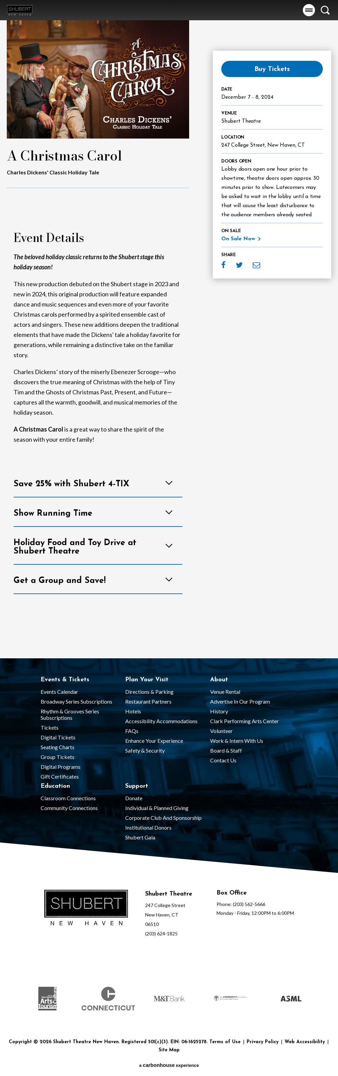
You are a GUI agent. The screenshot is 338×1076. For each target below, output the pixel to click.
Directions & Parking (149, 691)
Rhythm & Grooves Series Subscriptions (70, 714)
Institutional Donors (148, 827)
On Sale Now (238, 239)
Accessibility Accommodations (161, 721)
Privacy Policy (262, 1042)
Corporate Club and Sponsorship (163, 817)
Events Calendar (59, 691)
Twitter (239, 265)
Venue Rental (225, 691)
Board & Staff (226, 750)
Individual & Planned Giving (156, 808)
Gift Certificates (60, 776)
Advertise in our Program (240, 701)
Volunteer (221, 731)
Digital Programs (61, 766)
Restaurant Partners (148, 701)
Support (136, 786)
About (219, 680)
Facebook (223, 265)
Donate (133, 798)
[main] (169, 329)
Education (55, 786)
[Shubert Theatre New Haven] (86, 908)
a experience (169, 1065)
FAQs (131, 731)
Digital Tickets (58, 737)
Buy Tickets (272, 69)
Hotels (133, 711)
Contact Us (223, 760)
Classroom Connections (68, 798)
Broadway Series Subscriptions (76, 701)
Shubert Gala (140, 837)
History (219, 711)
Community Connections (69, 808)
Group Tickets (57, 757)
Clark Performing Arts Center (244, 721)
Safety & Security (145, 750)
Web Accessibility (305, 1042)
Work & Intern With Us (236, 740)
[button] (309, 10)
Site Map (169, 1050)
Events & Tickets (65, 680)
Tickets (50, 727)
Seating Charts (57, 747)
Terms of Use (225, 1042)
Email (256, 265)
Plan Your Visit (146, 680)
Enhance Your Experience (154, 740)
